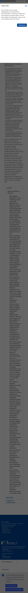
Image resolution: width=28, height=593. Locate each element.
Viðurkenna (22, 25)
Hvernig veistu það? (21, 1)
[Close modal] (26, 6)
